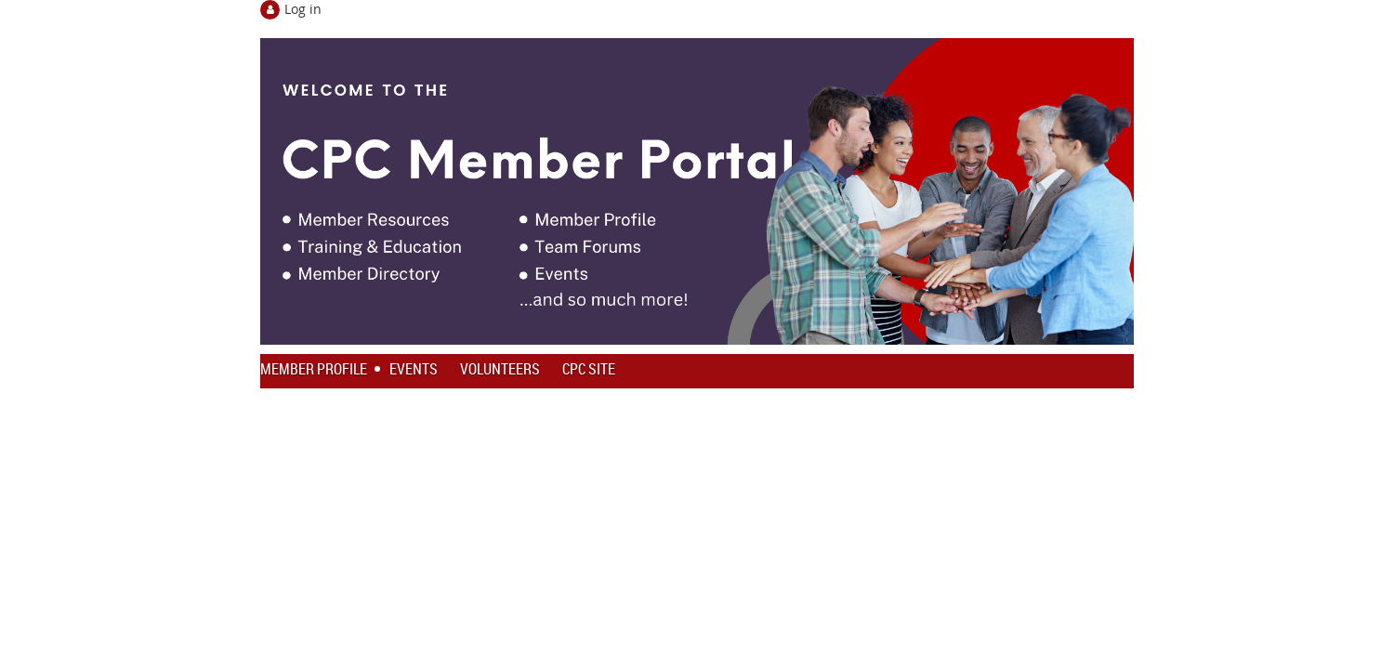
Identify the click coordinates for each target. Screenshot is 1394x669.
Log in (303, 9)
